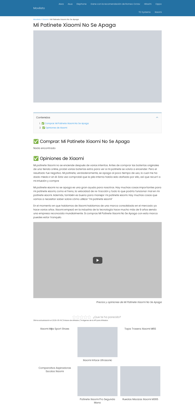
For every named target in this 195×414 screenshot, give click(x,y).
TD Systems (145, 12)
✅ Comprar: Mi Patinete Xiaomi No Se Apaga (65, 123)
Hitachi (147, 4)
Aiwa (61, 4)
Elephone (82, 4)
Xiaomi (158, 12)
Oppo (158, 4)
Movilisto (39, 8)
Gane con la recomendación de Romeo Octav (115, 4)
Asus (70, 4)
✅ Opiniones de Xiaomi (54, 127)
